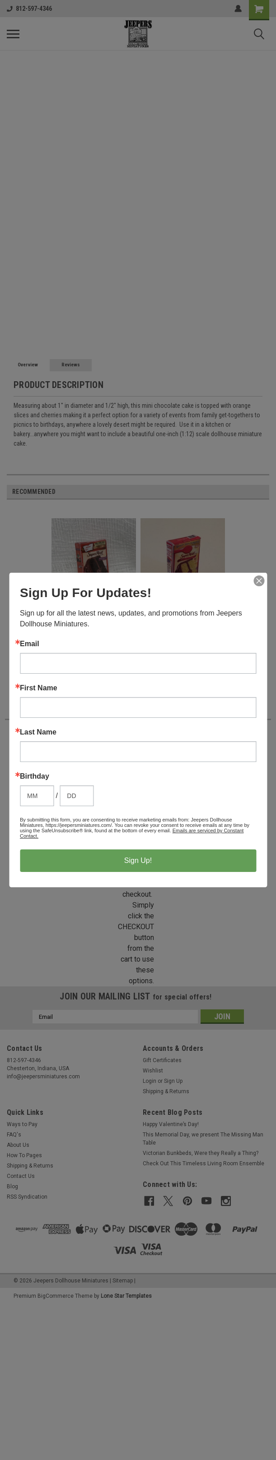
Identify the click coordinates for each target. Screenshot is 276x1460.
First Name (38, 688)
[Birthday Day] (77, 795)
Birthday (34, 776)
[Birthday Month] (37, 795)
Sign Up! (138, 860)
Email (29, 644)
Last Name (38, 732)
